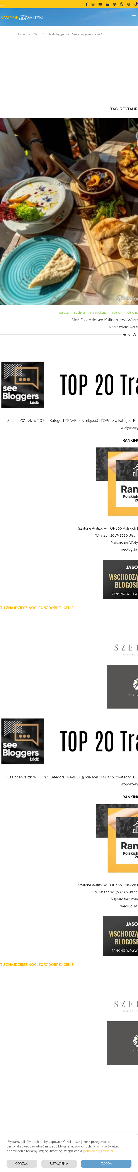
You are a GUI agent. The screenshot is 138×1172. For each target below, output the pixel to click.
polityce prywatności (98, 1151)
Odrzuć (21, 1163)
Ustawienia (59, 1163)
